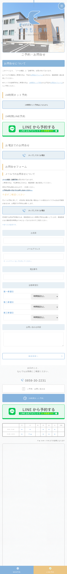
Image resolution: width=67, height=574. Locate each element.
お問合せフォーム (37, 75)
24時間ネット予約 (35, 83)
